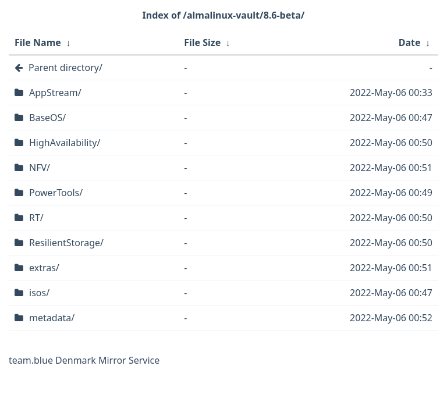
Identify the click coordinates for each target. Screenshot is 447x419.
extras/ (44, 267)
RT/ (36, 217)
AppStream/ (55, 92)
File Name (38, 42)
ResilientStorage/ (66, 242)
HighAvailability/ (64, 142)
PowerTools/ (56, 192)
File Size (202, 42)
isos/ (39, 292)
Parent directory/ (65, 67)
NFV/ (39, 167)
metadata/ (51, 317)
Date (410, 42)
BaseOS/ (47, 117)
